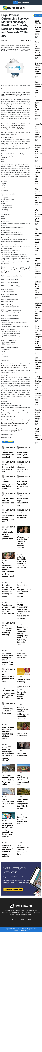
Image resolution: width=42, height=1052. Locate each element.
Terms (16, 930)
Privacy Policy (24, 930)
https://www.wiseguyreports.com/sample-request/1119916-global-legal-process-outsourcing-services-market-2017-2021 (13, 127)
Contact (29, 919)
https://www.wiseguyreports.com (10, 431)
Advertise (22, 919)
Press (11, 919)
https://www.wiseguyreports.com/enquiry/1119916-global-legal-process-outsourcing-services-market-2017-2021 (16, 270)
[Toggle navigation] (15, 2)
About (16, 919)
